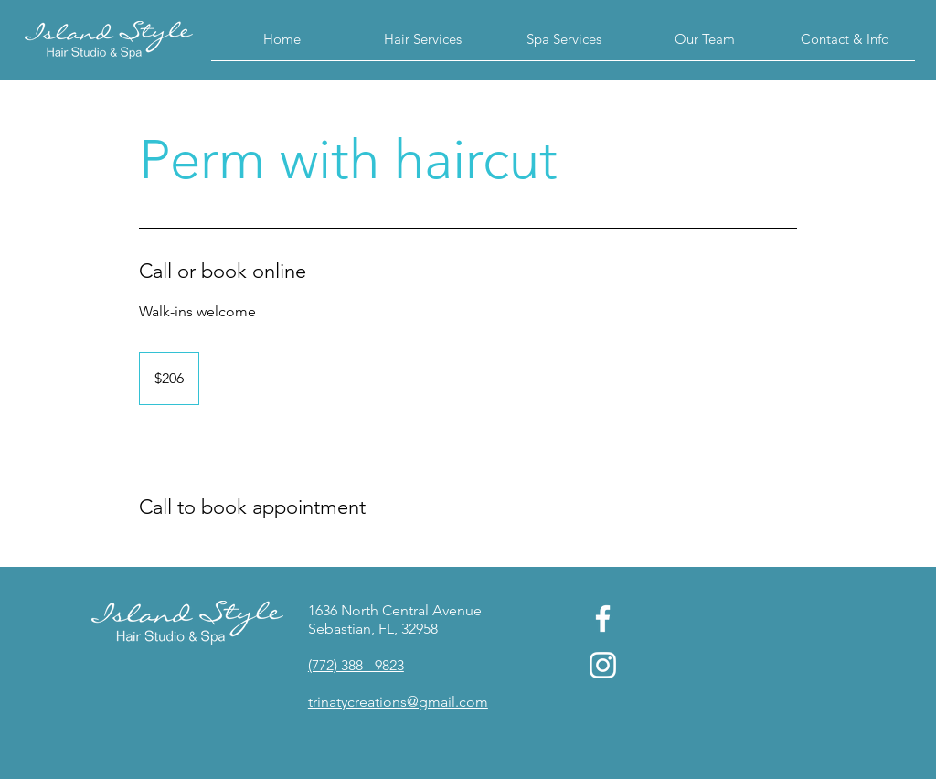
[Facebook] (603, 618)
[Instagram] (603, 665)
